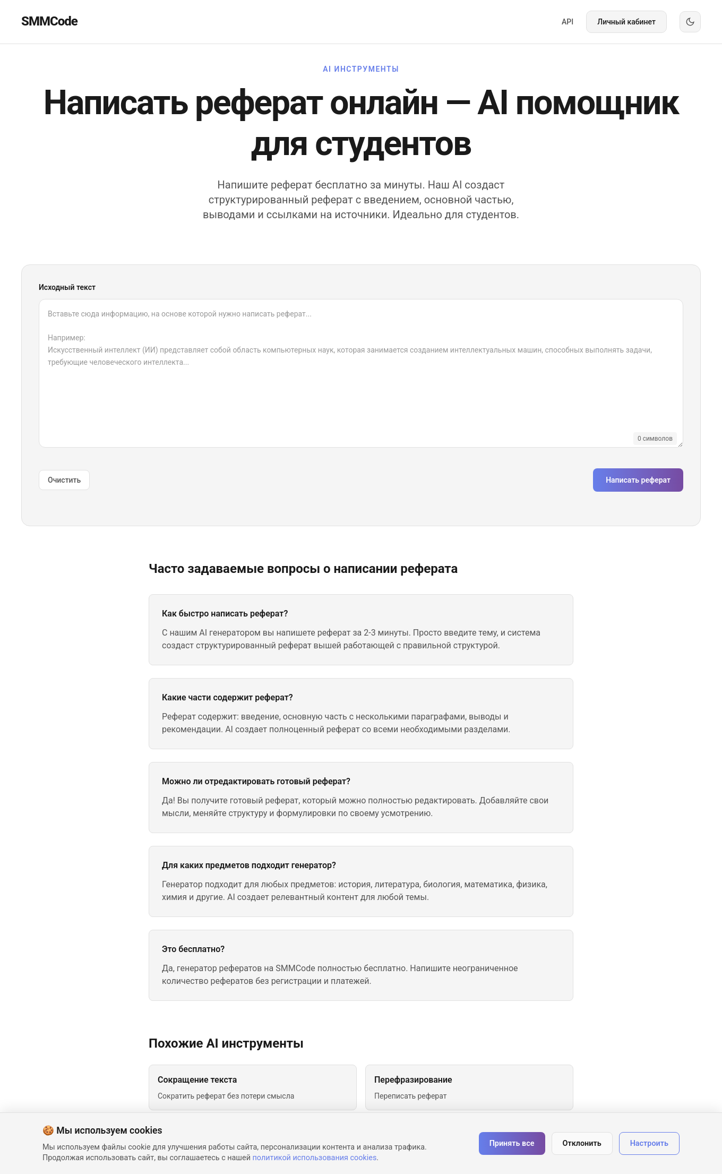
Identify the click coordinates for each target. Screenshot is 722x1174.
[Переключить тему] (690, 21)
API (567, 22)
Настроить (649, 1143)
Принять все (512, 1143)
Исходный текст (67, 287)
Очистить (64, 480)
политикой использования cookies (315, 1157)
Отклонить (582, 1143)
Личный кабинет (626, 22)
